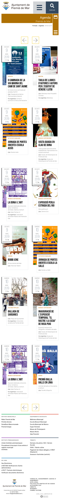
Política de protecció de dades (42, 483)
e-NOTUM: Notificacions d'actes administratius (11, 467)
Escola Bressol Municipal (38, 422)
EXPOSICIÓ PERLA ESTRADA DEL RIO (46, 204)
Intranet (33, 488)
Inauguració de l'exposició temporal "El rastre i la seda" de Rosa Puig (47, 318)
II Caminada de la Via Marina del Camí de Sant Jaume (17, 83)
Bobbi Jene (13, 259)
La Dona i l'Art (15, 202)
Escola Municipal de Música (39, 424)
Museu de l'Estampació (37, 429)
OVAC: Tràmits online (37, 447)
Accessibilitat (35, 485)
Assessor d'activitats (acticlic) (40, 454)
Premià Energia (6, 427)
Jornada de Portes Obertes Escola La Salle (47, 263)
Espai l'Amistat (35, 427)
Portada (34, 25)
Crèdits (33, 487)
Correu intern (35, 490)
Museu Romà (34, 432)
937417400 (15, 492)
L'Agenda (41, 25)
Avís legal (34, 482)
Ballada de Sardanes (13, 313)
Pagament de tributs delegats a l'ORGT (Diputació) (42, 451)
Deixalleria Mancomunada (9, 424)
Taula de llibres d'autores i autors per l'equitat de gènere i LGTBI (48, 85)
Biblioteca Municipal (36, 419)
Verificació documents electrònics (12, 473)
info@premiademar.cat (16, 493)
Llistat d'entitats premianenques (11, 443)
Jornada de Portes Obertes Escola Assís (17, 145)
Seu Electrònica (6, 463)
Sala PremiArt (34, 434)
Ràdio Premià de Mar (8, 419)
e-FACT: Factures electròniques (11, 470)
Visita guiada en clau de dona (46, 144)
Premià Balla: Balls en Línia (45, 381)
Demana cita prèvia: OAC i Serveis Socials (41, 444)
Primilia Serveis (6, 422)
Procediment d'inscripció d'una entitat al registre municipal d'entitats (14, 447)
